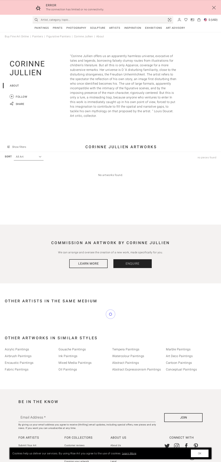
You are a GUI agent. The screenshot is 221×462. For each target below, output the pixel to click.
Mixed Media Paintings (75, 346)
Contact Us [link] (116, 433)
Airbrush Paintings (18, 339)
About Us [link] (115, 428)
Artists (114, 27)
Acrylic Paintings (17, 332)
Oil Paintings (68, 352)
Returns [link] (68, 439)
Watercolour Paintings (128, 339)
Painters (37, 36)
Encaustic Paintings (19, 346)
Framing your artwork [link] (76, 444)
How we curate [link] (72, 433)
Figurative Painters (58, 36)
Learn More (88, 263)
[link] (169, 19)
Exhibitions (153, 27)
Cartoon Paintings (179, 346)
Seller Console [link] (26, 433)
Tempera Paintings (125, 332)
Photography (76, 27)
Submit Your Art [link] (27, 428)
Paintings (42, 27)
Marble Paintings (178, 332)
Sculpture (97, 27)
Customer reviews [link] (74, 428)
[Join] (183, 400)
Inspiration (132, 27)
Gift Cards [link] (116, 439)
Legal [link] (113, 444)
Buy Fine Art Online (17, 36)
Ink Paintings (68, 339)
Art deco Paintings (179, 339)
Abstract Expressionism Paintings (136, 352)
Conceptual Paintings (181, 352)
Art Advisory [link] (175, 27)
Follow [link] (18, 96)
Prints (58, 27)
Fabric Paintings (16, 352)
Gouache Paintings (72, 332)
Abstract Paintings (125, 346)
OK (199, 453)
